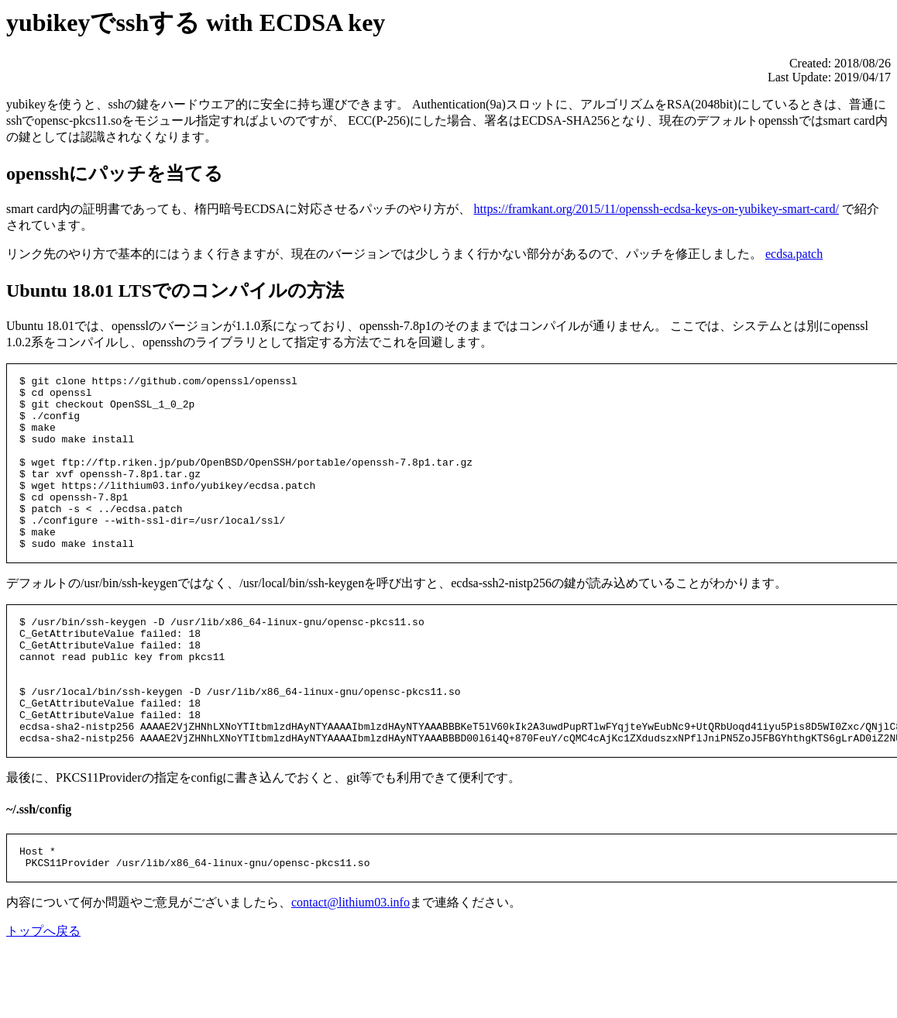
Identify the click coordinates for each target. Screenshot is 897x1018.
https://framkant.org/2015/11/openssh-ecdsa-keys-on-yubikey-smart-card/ (656, 208)
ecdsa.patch (794, 253)
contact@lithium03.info (350, 974)
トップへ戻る (43, 1002)
